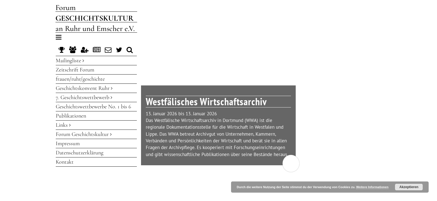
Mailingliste (70, 60)
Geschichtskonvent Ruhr (84, 88)
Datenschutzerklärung (79, 152)
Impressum (68, 143)
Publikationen (71, 116)
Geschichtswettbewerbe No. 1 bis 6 (93, 106)
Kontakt (65, 162)
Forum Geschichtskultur (84, 134)
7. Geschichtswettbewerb (84, 97)
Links (63, 125)
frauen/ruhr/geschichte (80, 79)
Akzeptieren (408, 187)
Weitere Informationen (372, 187)
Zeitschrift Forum (75, 69)
